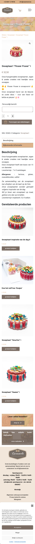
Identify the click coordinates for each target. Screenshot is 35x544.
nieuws (17, 484)
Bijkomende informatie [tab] (12, 145)
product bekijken (10, 248)
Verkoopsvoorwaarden (20, 541)
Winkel (4, 35)
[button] (32, 505)
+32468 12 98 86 (9, 2)
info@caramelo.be (25, 2)
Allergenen (17, 499)
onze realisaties (17, 441)
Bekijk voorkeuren (17, 538)
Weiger (17, 533)
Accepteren (17, 527)
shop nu (17, 423)
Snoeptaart (11, 35)
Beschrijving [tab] (8, 140)
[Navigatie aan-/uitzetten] (30, 10)
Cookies (11, 541)
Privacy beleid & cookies (17, 497)
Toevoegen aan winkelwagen (19, 122)
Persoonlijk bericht (9, 104)
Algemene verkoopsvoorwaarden (17, 495)
